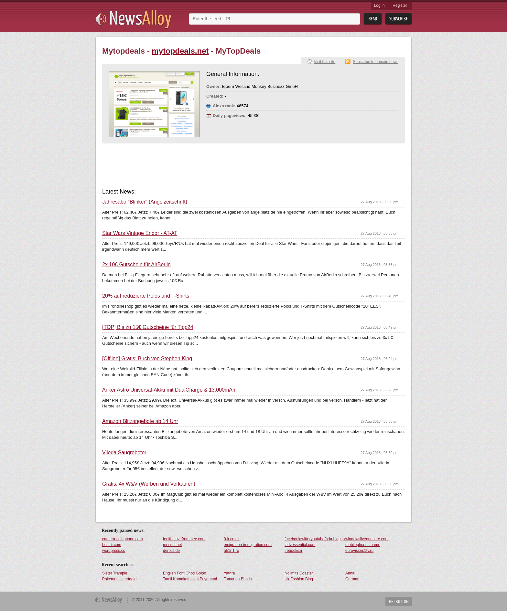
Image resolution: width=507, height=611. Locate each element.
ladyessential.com (300, 545)
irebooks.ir (293, 550)
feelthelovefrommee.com (184, 539)
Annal (350, 573)
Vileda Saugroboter (124, 452)
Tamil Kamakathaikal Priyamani (190, 579)
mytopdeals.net (180, 51)
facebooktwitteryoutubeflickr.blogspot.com (315, 539)
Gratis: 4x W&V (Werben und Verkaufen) (148, 484)
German (352, 579)
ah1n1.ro (231, 550)
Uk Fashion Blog (299, 579)
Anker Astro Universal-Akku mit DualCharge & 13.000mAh (168, 390)
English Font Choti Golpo (184, 573)
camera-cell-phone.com (122, 539)
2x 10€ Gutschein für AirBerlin (136, 264)
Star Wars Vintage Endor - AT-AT (139, 233)
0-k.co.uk (232, 539)
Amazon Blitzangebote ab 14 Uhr (140, 421)
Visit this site (324, 61)
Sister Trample (114, 573)
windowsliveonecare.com (366, 539)
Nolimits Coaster (299, 573)
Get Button (398, 601)
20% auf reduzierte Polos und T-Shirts (145, 296)
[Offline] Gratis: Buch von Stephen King (147, 358)
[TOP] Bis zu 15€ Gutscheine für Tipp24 (147, 327)
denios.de (171, 550)
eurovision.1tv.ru (359, 550)
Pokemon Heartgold (119, 579)
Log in (379, 5)
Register (400, 5)
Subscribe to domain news (375, 61)
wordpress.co (113, 550)
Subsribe (398, 19)
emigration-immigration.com (248, 545)
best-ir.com (111, 545)
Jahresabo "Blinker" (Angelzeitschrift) (144, 202)
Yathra (229, 573)
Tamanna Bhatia (238, 579)
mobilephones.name (362, 545)
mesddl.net (172, 545)
